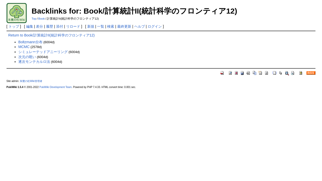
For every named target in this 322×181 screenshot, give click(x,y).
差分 (39, 26)
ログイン (155, 26)
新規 (90, 26)
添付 (59, 26)
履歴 (49, 26)
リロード (73, 26)
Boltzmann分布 (30, 42)
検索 (110, 26)
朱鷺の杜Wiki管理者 (31, 81)
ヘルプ (139, 26)
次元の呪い (27, 57)
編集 (29, 26)
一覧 (100, 26)
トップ (14, 26)
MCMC (24, 47)
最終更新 (124, 26)
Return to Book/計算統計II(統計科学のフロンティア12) (51, 35)
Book (41, 18)
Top (34, 18)
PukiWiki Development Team (55, 87)
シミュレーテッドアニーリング (43, 52)
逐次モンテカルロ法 (34, 62)
